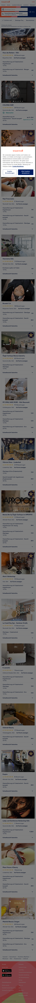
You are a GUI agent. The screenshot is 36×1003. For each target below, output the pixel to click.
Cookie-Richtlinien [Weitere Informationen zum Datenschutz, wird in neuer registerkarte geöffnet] (18, 166)
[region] (18, 162)
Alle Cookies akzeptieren (25, 172)
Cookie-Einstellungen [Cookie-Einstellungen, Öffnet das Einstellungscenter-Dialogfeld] (9, 172)
